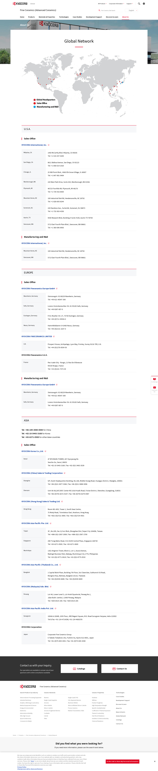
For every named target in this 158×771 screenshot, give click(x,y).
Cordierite (46, 713)
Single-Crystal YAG (73, 697)
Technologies (64, 17)
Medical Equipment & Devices (28, 705)
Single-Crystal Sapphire (50, 700)
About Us (125, 17)
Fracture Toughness (97, 703)
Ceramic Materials (49, 692)
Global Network (121, 716)
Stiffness (94, 700)
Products (31, 17)
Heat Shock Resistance (98, 716)
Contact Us (120, 668)
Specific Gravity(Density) (98, 708)
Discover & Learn (112, 17)
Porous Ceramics (72, 708)
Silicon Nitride (48, 705)
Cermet (46, 716)
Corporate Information (116, 4)
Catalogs (79, 668)
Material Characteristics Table (76, 710)
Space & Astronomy (25, 718)
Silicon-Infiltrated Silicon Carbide (77, 705)
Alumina (46, 697)
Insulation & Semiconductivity (100, 718)
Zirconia (46, 703)
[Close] (155, 761)
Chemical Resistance (97, 721)
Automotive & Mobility (26, 713)
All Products (101, 4)
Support (129, 4)
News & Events (120, 712)
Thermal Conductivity (98, 713)
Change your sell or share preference (30, 769)
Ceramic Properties (98, 692)
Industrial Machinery (25, 700)
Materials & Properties (47, 17)
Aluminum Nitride (73, 703)
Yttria (45, 718)
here (32, 761)
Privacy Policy (21, 767)
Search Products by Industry (29, 692)
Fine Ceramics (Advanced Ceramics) (36, 735)
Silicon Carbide (48, 708)
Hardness (94, 697)
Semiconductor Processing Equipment (30, 697)
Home (22, 17)
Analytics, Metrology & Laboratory (29, 703)
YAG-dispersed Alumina (74, 700)
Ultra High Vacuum (25, 716)
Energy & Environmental (26, 708)
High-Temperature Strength (99, 705)
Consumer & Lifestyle (26, 721)
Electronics (23, 710)
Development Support (94, 17)
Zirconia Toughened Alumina (52, 710)
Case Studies (77, 17)
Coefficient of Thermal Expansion (101, 710)
